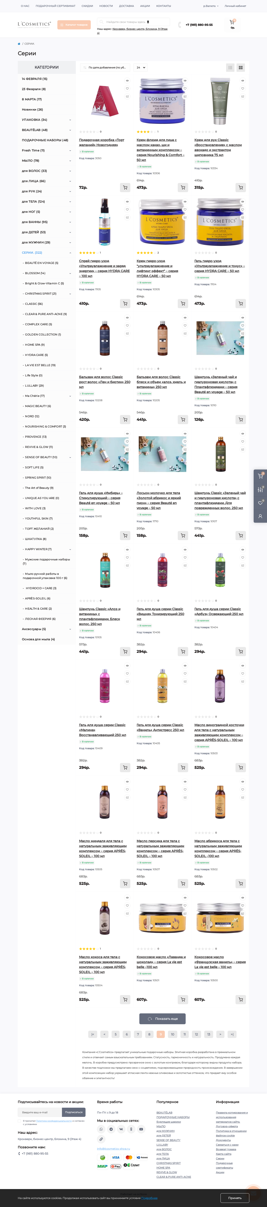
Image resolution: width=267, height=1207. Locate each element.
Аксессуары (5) (34, 629)
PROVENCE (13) (36, 436)
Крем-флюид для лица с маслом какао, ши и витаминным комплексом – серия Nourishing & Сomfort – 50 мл (160, 150)
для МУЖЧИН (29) (36, 242)
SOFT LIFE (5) (34, 467)
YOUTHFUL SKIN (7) (39, 518)
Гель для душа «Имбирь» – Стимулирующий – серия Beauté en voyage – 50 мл (101, 498)
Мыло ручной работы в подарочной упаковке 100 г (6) (45, 576)
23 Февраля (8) (34, 89)
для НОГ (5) (31, 212)
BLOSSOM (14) (35, 273)
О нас (25, 6)
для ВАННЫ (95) (35, 222)
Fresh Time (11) (33, 150)
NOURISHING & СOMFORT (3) (45, 426)
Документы (223, 1140)
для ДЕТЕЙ (163, 1135)
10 (172, 1034)
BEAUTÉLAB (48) (35, 130)
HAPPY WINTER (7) (38, 549)
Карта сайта (223, 1153)
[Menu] (74, 24)
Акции (145, 6)
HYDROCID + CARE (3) (40, 588)
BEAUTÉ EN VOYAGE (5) (41, 263)
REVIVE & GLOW (166, 1172)
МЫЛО (160, 1126)
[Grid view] (241, 67)
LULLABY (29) (34, 385)
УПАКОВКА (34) (34, 120)
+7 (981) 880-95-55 (199, 25)
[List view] (230, 67)
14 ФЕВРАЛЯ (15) (35, 79)
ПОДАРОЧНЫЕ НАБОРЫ (173, 1117)
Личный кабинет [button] (235, 6)
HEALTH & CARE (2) (38, 608)
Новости (106, 6)
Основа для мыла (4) (38, 639)
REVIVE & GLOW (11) (39, 447)
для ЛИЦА (163, 1158)
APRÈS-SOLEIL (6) (37, 598)
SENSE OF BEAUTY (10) (41, 457)
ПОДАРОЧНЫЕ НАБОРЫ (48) (45, 140)
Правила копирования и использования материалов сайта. (232, 1117)
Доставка (126, 6)
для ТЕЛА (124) (33, 201)
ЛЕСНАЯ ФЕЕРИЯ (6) (40, 619)
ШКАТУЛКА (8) (35, 539)
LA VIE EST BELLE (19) (40, 365)
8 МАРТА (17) (32, 99)
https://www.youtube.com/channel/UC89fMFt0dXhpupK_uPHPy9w (141, 1129)
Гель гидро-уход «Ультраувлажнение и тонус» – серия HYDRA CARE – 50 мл (219, 266)
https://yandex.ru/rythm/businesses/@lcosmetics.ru (101, 1139)
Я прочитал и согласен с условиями (53, 1122)
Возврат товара (226, 1149)
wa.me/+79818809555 (101, 1129)
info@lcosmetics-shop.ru (113, 1148)
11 (185, 1034)
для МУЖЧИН (165, 1131)
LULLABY (162, 1144)
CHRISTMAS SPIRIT (168, 1163)
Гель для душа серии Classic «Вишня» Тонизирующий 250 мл (160, 614)
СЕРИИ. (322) (32, 253)
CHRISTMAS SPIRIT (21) (40, 293)
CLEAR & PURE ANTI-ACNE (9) (46, 314)
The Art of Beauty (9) (39, 487)
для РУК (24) (32, 191)
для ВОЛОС (164, 1149)
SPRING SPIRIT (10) (38, 477)
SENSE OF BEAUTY (168, 1140)
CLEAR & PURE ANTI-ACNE (173, 1176)
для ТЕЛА (162, 1153)
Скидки (87, 6)
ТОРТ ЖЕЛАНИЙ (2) (39, 528)
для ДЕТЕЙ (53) (34, 232)
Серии (220, 1158)
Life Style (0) (33, 375)
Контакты (163, 6)
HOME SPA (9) (35, 344)
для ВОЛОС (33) (34, 171)
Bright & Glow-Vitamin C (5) (44, 283)
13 (208, 1034)
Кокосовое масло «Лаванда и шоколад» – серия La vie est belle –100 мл (161, 962)
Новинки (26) (32, 109)
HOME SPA (163, 1167)
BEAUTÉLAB (164, 1112)
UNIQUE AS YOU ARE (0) (42, 498)
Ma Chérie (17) (35, 395)
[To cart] (125, 187)
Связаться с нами (227, 1144)
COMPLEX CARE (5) (38, 324)
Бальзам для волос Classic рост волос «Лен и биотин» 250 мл (104, 382)
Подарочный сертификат (55, 6)
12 (196, 1034)
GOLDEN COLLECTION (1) (43, 334)
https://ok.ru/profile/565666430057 (131, 1129)
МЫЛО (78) (30, 161)
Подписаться (73, 1112)
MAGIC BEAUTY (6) (38, 406)
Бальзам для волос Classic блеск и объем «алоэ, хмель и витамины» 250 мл (161, 382)
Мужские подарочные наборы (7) (46, 561)
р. (209, 6)
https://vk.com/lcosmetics (121, 1129)
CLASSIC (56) (34, 303)
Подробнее (149, 1198)
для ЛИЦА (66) (33, 181)
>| (232, 1034)
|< (92, 1034)
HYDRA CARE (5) (36, 355)
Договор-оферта (227, 1126)
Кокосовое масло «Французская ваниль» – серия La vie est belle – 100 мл (220, 962)
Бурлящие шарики (168, 1121)
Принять (235, 1198)
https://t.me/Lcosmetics (111, 1129)
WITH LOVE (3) (35, 508)
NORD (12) (32, 416)
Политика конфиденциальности (54, 1121)
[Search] (101, 22)
